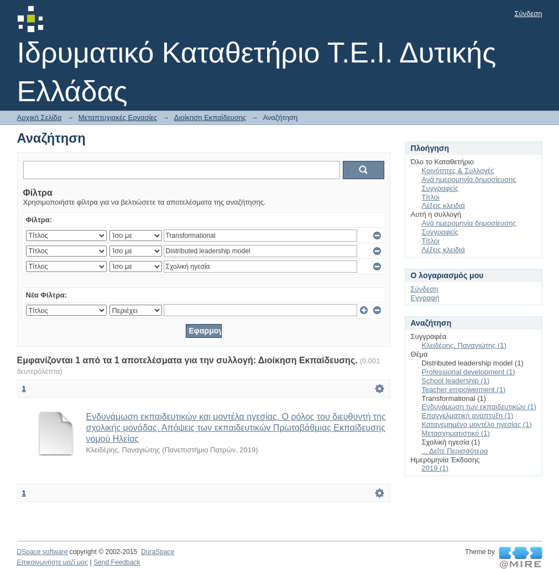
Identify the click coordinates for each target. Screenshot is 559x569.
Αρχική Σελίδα (39, 117)
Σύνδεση (528, 13)
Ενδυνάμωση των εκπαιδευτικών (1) (479, 407)
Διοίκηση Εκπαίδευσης (210, 117)
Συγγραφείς (440, 188)
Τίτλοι (431, 197)
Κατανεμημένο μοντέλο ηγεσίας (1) (477, 424)
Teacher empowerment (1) (464, 389)
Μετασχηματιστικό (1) (456, 433)
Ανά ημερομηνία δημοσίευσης (469, 179)
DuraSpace (157, 552)
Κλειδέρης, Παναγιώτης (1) (464, 345)
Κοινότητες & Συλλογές (458, 170)
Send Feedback (116, 562)
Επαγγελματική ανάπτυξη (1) (468, 415)
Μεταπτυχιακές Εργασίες (118, 117)
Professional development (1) (468, 372)
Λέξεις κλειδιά (443, 205)
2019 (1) (435, 468)
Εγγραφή (425, 298)
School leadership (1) (456, 381)
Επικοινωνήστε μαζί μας (52, 562)
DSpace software (42, 552)
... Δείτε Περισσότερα (455, 451)
